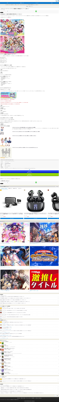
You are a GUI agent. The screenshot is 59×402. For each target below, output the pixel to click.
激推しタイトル (31, 6)
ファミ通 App (2, 1)
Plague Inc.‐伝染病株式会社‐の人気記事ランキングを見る (6, 335)
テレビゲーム (19, 188)
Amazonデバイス (15, 188)
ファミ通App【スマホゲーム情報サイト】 (9, 4)
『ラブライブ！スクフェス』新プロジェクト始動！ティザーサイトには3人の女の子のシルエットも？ (25, 147)
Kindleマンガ (10, 188)
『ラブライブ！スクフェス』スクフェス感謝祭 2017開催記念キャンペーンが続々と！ (29, 4)
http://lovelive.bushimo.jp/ (7, 163)
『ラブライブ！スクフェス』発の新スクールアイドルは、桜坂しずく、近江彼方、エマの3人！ (24, 135)
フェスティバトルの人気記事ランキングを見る (5, 332)
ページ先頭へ (56, 395)
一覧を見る (57, 186)
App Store (29, 172)
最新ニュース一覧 (17, 4)
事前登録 (27, 6)
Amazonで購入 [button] (12, 218)
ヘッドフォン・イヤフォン (4, 188)
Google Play (29, 174)
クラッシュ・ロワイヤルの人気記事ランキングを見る (6, 329)
